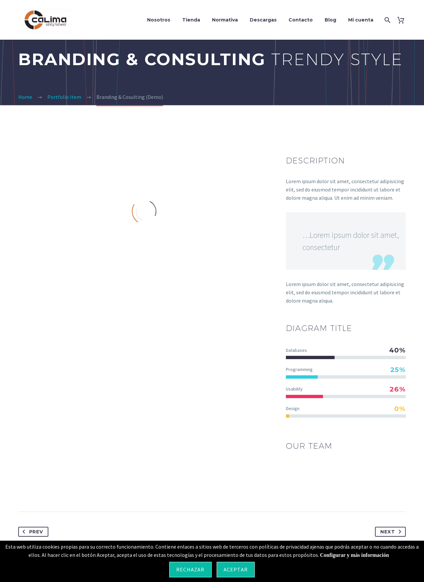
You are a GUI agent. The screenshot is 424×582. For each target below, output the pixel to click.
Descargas (263, 20)
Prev (31, 531)
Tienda (191, 20)
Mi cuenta (360, 20)
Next (392, 531)
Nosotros (158, 20)
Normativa (225, 20)
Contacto (301, 20)
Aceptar (236, 569)
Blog (330, 20)
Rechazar (190, 569)
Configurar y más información (354, 555)
